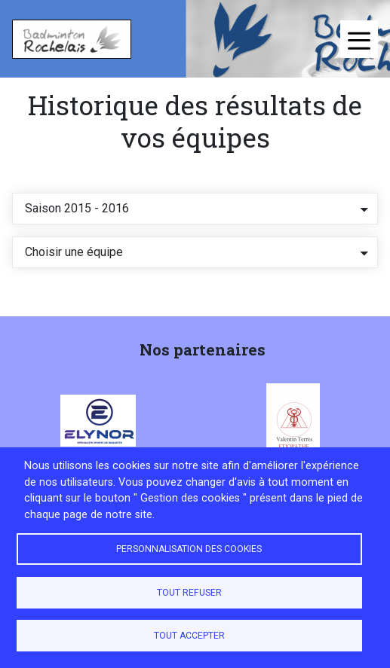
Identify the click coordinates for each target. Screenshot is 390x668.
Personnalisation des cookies (189, 549)
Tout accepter (189, 635)
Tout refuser (189, 592)
